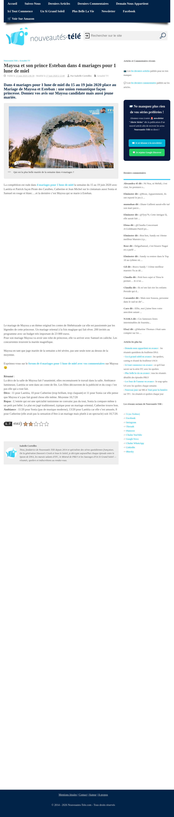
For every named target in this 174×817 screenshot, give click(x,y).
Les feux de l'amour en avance (139, 381)
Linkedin (130, 447)
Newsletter (108, 11)
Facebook (129, 11)
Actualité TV (24, 61)
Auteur (93, 794)
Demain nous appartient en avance (141, 348)
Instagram (131, 422)
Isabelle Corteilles (83, 76)
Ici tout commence (20, 11)
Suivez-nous (33, 3)
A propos (103, 794)
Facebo (129, 418)
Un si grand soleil (52, 11)
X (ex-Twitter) (133, 414)
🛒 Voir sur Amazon (20, 18)
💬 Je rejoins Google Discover (147, 152)
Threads (130, 426)
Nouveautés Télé (11, 61)
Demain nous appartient (132, 3)
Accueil (12, 3)
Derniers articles (59, 3)
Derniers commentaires (93, 3)
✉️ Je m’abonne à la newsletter (147, 143)
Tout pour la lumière (157, 390)
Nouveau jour (131, 390)
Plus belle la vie (83, 11)
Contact (83, 794)
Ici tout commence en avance (138, 365)
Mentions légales (68, 794)
